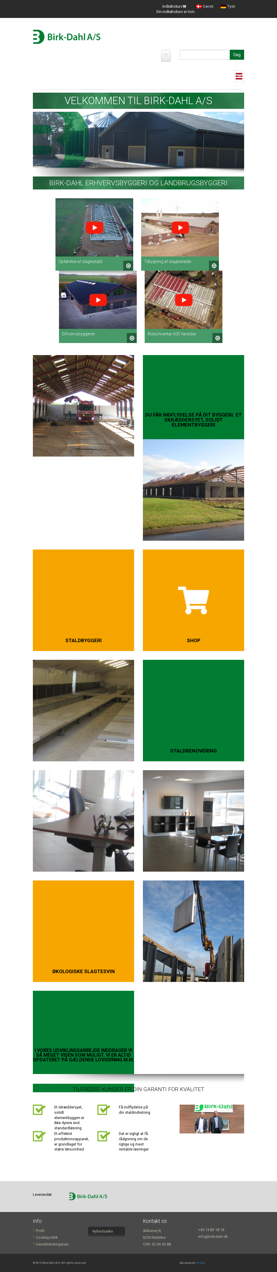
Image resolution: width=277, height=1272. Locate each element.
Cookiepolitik (47, 1237)
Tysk (228, 7)
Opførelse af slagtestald (80, 261)
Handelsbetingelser (52, 1244)
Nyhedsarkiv (102, 1231)
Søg (237, 54)
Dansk (204, 7)
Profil (40, 1230)
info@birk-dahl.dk (213, 1236)
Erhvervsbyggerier (78, 334)
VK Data (200, 1262)
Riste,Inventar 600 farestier (172, 334)
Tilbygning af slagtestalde (167, 261)
